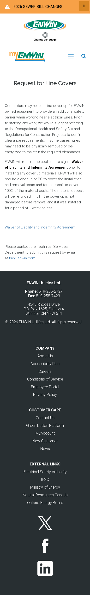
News (45, 448)
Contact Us (45, 417)
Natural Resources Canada (45, 495)
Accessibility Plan (45, 363)
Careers (45, 371)
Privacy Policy (45, 394)
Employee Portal (45, 387)
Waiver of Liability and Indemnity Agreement (40, 227)
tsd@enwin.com (22, 258)
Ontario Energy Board (45, 502)
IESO (45, 479)
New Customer (45, 441)
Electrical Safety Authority (45, 472)
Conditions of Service (45, 379)
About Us (45, 356)
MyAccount (45, 433)
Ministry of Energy (45, 487)
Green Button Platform (45, 425)
